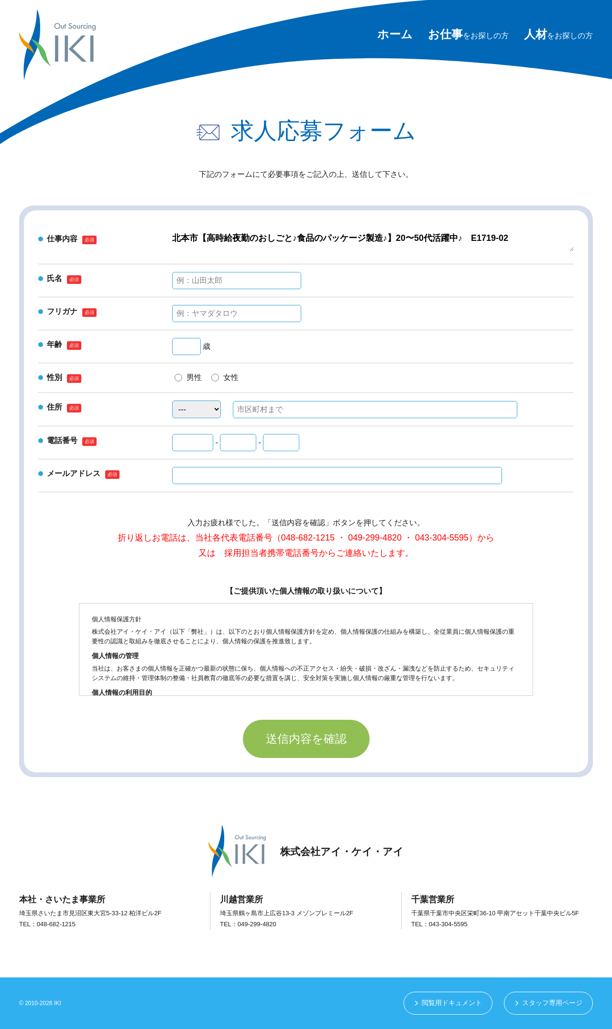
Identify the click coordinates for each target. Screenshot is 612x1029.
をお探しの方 (468, 36)
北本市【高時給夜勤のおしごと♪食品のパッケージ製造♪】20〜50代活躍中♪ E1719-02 (373, 241)
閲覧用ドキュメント (451, 1003)
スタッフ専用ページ (552, 1003)
